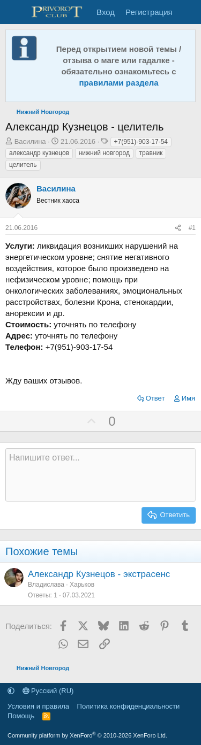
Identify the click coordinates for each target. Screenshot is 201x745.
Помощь (21, 716)
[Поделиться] (178, 228)
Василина (30, 141)
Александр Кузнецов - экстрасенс (99, 574)
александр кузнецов (39, 153)
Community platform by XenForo (87, 735)
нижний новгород (104, 153)
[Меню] (14, 12)
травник (151, 153)
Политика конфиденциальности (128, 706)
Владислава (46, 584)
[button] (11, 691)
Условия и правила (38, 706)
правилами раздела (118, 82)
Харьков (82, 584)
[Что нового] (188, 12)
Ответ (155, 398)
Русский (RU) (48, 691)
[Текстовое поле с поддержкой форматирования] (100, 475)
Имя (188, 398)
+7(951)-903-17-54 (141, 141)
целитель (23, 164)
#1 (192, 228)
